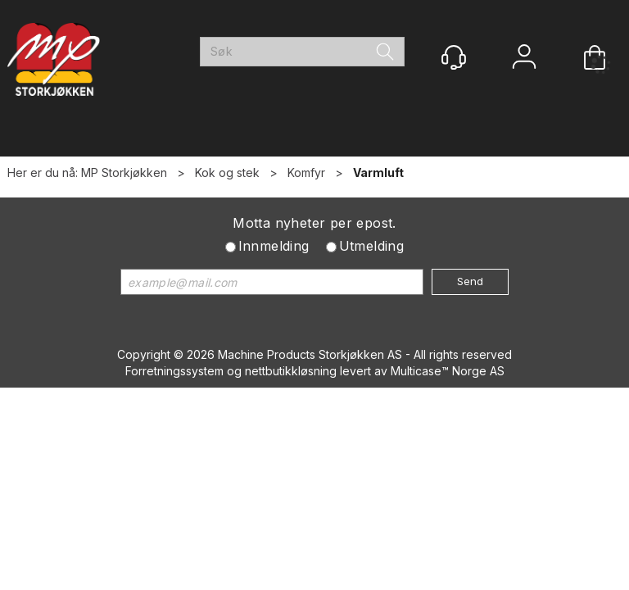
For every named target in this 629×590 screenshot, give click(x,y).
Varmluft (378, 172)
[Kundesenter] (454, 57)
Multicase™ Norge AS (448, 371)
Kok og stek (227, 172)
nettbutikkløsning (291, 371)
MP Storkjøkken (124, 172)
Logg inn (524, 58)
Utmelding (372, 246)
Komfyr (306, 172)
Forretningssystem (174, 371)
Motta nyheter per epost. (314, 223)
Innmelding (274, 246)
